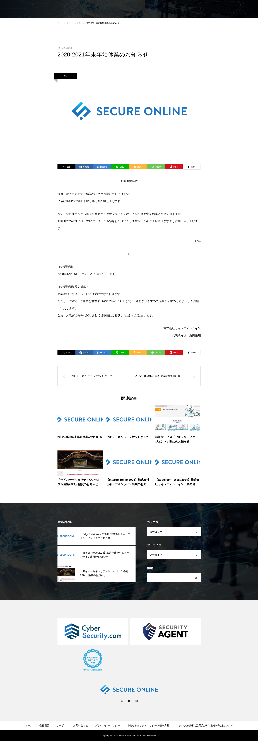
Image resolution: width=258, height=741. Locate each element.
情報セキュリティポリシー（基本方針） (149, 725)
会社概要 (44, 725)
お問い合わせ (80, 725)
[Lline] (120, 166)
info (65, 75)
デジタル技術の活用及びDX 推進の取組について (206, 725)
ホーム (29, 725)
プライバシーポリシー (107, 725)
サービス (61, 725)
